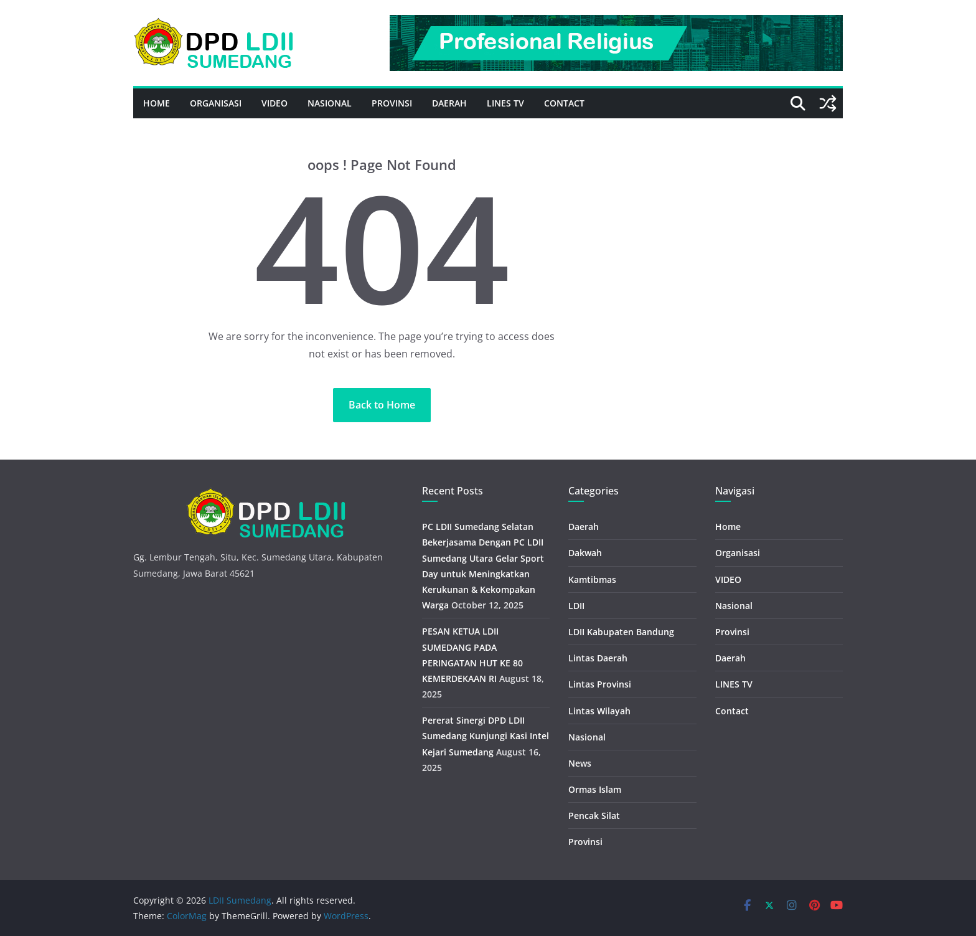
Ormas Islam (594, 789)
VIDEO (274, 103)
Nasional (329, 103)
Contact (564, 103)
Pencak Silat (594, 815)
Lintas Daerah (597, 658)
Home (156, 103)
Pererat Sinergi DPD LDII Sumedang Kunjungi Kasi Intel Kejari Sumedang (485, 735)
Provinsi (392, 103)
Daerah (449, 103)
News (579, 763)
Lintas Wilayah (599, 711)
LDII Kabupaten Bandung (621, 632)
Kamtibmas (592, 579)
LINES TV (505, 103)
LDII (576, 606)
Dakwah (585, 553)
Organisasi (216, 103)
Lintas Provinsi (599, 684)
